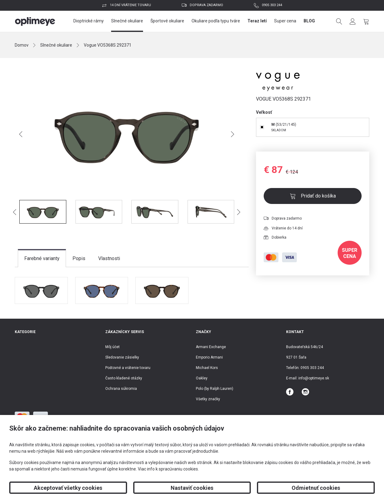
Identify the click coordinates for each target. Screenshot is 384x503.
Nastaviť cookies (192, 488)
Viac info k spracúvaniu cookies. (168, 469)
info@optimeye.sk (313, 378)
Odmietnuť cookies (316, 488)
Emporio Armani (209, 357)
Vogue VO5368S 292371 (107, 45)
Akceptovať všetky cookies (68, 488)
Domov (22, 45)
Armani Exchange (211, 347)
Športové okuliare (167, 20)
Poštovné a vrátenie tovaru (127, 368)
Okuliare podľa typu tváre (216, 20)
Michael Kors (207, 368)
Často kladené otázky (123, 378)
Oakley (202, 378)
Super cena (285, 20)
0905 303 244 (272, 5)
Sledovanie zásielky (122, 357)
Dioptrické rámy (88, 20)
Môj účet (112, 347)
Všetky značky (208, 399)
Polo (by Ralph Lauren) (214, 388)
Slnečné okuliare (127, 20)
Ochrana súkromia (121, 388)
